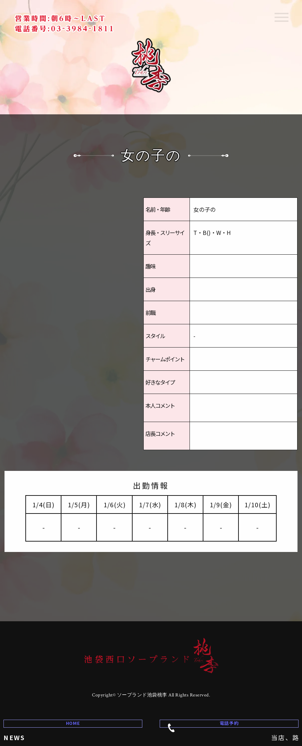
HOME (73, 716)
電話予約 (205, 717)
